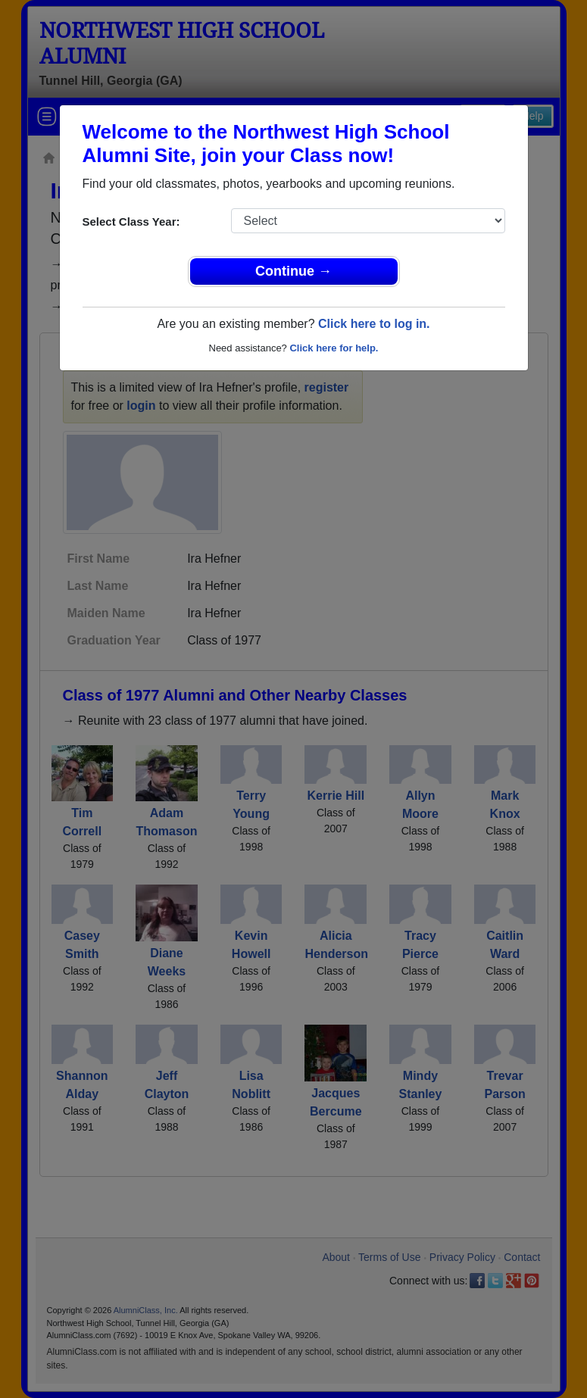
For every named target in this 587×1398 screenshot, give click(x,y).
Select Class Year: (131, 221)
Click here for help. (333, 348)
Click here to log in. (374, 323)
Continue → (293, 271)
